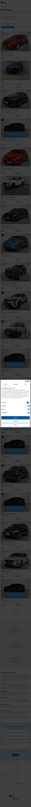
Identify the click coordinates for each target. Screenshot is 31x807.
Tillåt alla (15, 417)
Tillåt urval (15, 421)
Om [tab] (25, 384)
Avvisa (15, 424)
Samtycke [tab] (5, 384)
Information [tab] (15, 384)
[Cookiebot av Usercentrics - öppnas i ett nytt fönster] (25, 381)
